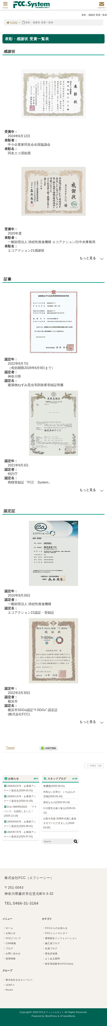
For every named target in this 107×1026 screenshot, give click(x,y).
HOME (12, 22)
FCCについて (12, 938)
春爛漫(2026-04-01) (54, 786)
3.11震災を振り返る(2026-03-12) (59, 810)
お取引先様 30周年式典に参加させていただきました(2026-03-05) (59, 823)
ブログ (8, 948)
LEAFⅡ (9, 985)
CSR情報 (9, 943)
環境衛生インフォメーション (59, 938)
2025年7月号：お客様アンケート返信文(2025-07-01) (20, 834)
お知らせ (9, 933)
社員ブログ (49, 948)
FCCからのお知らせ (55, 928)
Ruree (8, 990)
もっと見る (88, 258)
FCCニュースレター (55, 933)
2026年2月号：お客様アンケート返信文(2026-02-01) (20, 788)
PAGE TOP (94, 765)
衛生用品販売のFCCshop (57, 963)
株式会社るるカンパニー (18, 980)
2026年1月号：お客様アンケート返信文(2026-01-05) (20, 798)
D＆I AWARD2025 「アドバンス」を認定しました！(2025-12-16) (20, 811)
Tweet (10, 748)
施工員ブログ (51, 943)
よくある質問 (51, 958)
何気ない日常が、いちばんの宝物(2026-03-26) (59, 794)
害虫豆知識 (49, 953)
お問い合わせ (11, 953)
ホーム (8, 928)
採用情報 (9, 958)
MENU (5, 6)
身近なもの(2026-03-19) (56, 802)
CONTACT (102, 6)
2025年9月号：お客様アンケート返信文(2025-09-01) (20, 824)
